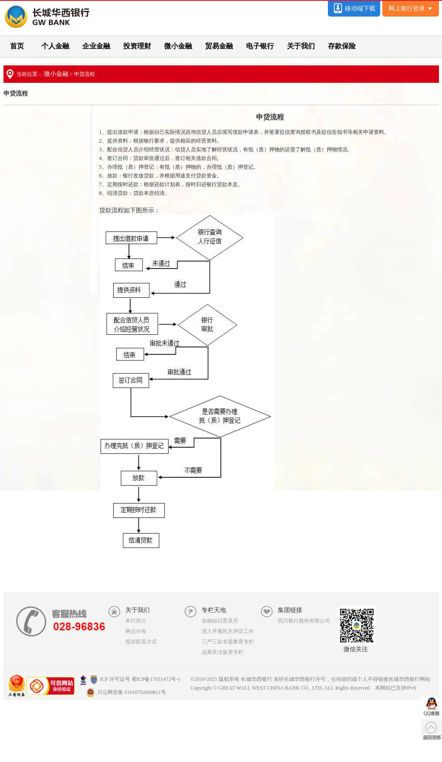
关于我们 (301, 46)
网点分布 (135, 631)
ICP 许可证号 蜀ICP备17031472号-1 (130, 679)
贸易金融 (219, 46)
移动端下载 (354, 8)
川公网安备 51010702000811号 (126, 692)
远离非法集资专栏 (222, 652)
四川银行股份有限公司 (304, 621)
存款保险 (342, 46)
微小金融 (178, 46)
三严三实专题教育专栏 (228, 642)
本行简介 (135, 621)
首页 (17, 46)
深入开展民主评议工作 (228, 631)
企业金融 (96, 46)
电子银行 (260, 46)
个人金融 (55, 46)
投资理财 (137, 46)
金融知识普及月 (220, 621)
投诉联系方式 (141, 642)
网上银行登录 (410, 8)
